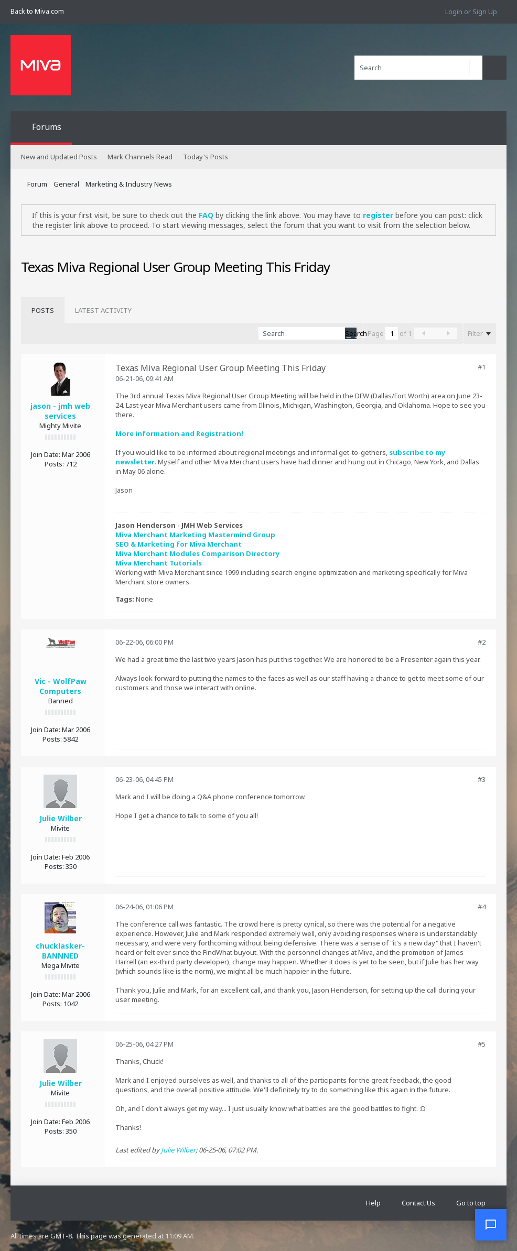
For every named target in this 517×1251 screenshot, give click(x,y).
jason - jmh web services (60, 411)
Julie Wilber (60, 818)
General (66, 184)
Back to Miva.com (37, 11)
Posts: (54, 464)
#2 (482, 642)
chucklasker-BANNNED (60, 951)
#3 (482, 779)
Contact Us (418, 1203)
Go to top (471, 1203)
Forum (37, 184)
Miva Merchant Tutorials (158, 563)
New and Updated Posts (59, 156)
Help (373, 1203)
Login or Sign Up (471, 11)
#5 (482, 1044)
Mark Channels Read (140, 156)
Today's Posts (205, 156)
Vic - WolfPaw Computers (61, 686)
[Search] (418, 68)
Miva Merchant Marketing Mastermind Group (195, 534)
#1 (482, 367)
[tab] (42, 310)
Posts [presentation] (42, 310)
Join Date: (45, 454)
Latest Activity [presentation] (103, 310)
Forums (46, 127)
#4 (482, 906)
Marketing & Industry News (128, 184)
